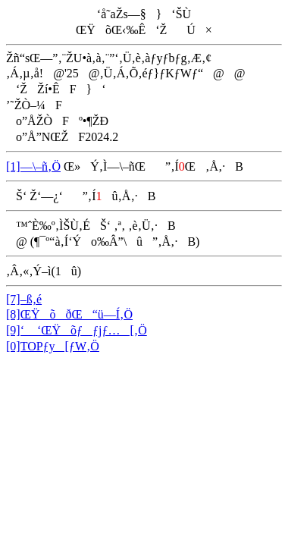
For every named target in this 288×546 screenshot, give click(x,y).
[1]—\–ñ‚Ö (33, 166)
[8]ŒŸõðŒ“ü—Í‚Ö (69, 314)
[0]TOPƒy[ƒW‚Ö (52, 346)
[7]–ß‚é (24, 299)
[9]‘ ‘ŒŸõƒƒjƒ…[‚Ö (76, 330)
